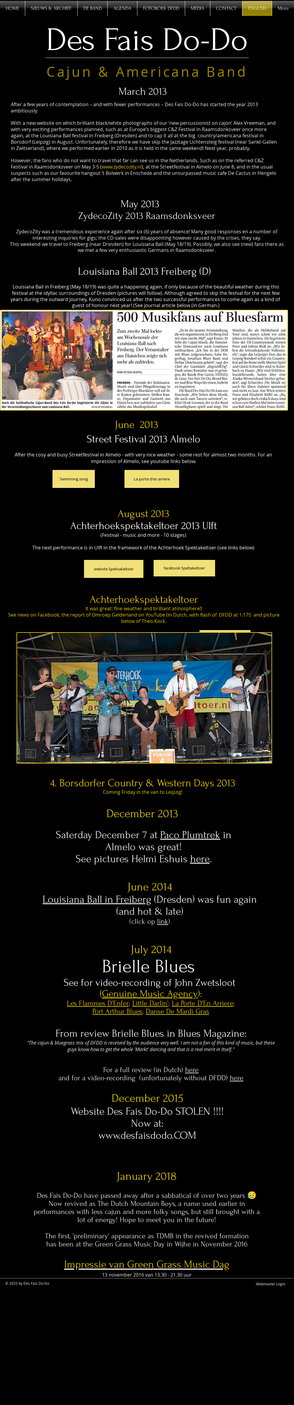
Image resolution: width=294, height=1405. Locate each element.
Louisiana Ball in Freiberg (97, 899)
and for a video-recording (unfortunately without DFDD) (144, 1078)
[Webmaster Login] (270, 1284)
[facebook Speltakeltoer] (184, 568)
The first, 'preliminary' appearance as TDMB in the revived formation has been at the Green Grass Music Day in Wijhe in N (147, 1240)
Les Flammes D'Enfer (98, 1003)
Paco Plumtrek (190, 835)
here (200, 859)
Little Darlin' (150, 1003)
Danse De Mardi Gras (177, 1011)
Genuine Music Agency (150, 993)
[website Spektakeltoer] (113, 569)
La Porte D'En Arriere (202, 1003)
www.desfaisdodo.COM (147, 1135)
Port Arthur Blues (117, 1011)
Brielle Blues (151, 966)
